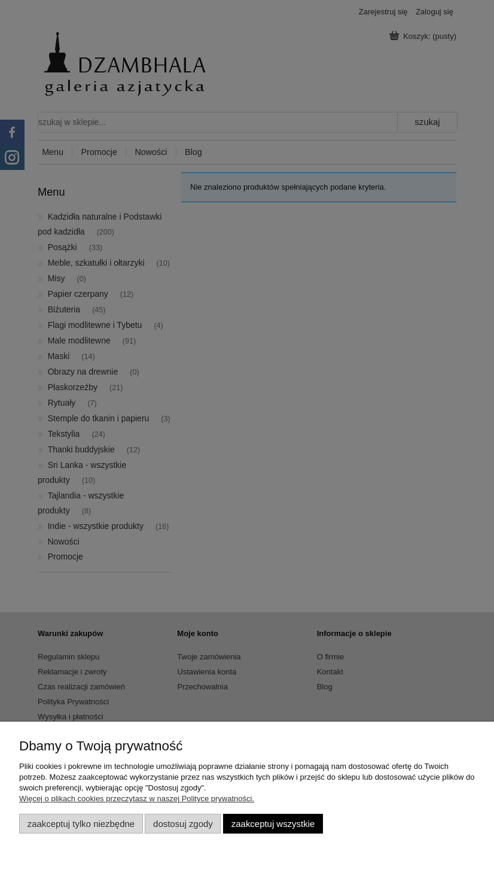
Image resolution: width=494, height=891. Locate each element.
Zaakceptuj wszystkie (273, 824)
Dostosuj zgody (183, 824)
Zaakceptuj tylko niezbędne (81, 824)
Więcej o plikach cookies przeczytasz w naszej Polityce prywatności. (136, 798)
